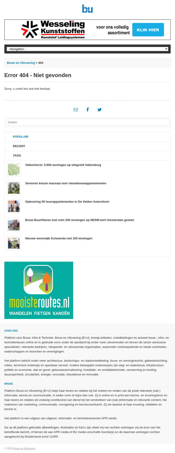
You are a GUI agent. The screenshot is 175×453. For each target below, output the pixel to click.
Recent (19, 146)
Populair (20, 136)
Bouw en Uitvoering (21, 62)
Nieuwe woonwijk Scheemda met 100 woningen (58, 238)
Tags (17, 155)
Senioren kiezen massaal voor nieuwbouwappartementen (65, 183)
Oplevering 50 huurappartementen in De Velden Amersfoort (67, 201)
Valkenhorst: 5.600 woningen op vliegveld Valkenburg (63, 165)
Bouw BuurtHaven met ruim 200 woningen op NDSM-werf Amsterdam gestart (79, 220)
